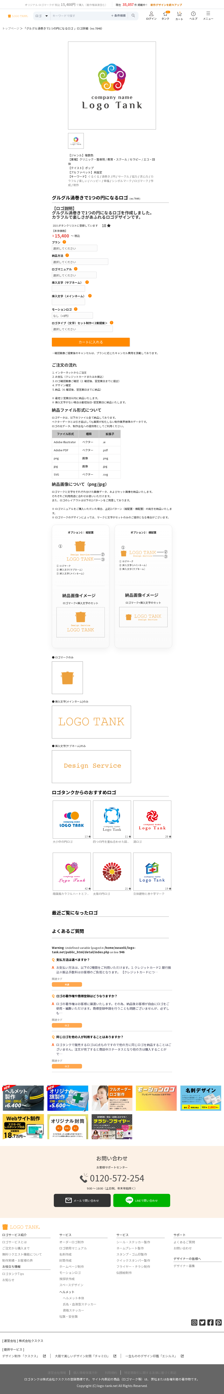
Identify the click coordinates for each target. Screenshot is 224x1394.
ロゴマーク (141, 181)
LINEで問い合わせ (142, 1200)
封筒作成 (65, 1260)
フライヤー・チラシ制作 (133, 1266)
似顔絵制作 (124, 1272)
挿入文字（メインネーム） (72, 296)
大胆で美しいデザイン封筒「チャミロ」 (85, 1356)
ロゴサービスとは (14, 1242)
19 (168, 888)
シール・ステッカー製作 (133, 1242)
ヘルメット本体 (73, 1298)
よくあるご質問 (184, 1242)
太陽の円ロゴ (101, 894)
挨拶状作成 (67, 1279)
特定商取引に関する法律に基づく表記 (150, 1372)
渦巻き (106, 176)
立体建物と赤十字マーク (148, 894)
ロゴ (67, 1025)
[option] (112, 85)
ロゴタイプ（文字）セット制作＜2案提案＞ (82, 323)
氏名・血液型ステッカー (79, 1304)
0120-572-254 (112, 1178)
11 (128, 836)
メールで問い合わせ (82, 1200)
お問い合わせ (182, 1248)
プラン (59, 242)
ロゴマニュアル (64, 269)
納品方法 (60, 256)
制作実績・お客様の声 (17, 1260)
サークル (123, 176)
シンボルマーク (122, 181)
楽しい (83, 181)
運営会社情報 (57, 1372)
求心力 (144, 176)
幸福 (106, 181)
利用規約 (111, 1372)
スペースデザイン (71, 1285)
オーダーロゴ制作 (71, 1242)
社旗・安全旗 (68, 1316)
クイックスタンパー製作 (133, 1260)
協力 (134, 176)
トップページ (10, 28)
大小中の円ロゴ (63, 842)
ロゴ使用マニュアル (73, 1248)
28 (168, 836)
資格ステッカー (73, 1310)
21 (128, 888)
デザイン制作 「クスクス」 (24, 1356)
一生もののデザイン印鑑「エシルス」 (154, 1356)
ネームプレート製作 (130, 1248)
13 (88, 836)
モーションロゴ (64, 309)
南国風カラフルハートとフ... (71, 894)
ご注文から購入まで (16, 1248)
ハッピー (95, 181)
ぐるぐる (93, 176)
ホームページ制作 (71, 1266)
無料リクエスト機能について (22, 1254)
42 (88, 888)
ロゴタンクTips (13, 1274)
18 (106, 225)
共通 (67, 984)
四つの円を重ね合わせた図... (111, 842)
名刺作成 (65, 1254)
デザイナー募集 (184, 1266)
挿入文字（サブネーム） (70, 282)
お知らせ (8, 1280)
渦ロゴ (137, 842)
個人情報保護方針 (85, 1372)
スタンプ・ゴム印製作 (131, 1254)
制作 (76, 185)
